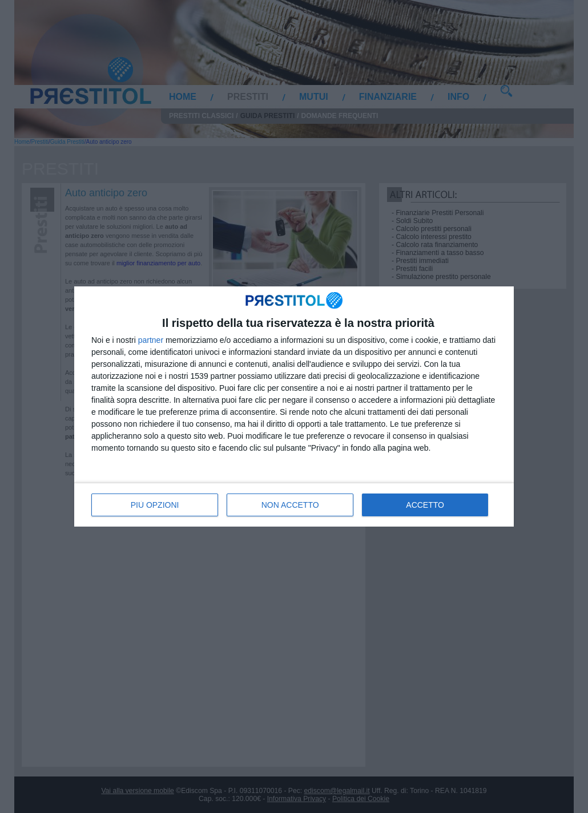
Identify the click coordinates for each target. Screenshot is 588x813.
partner (150, 340)
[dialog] (294, 406)
